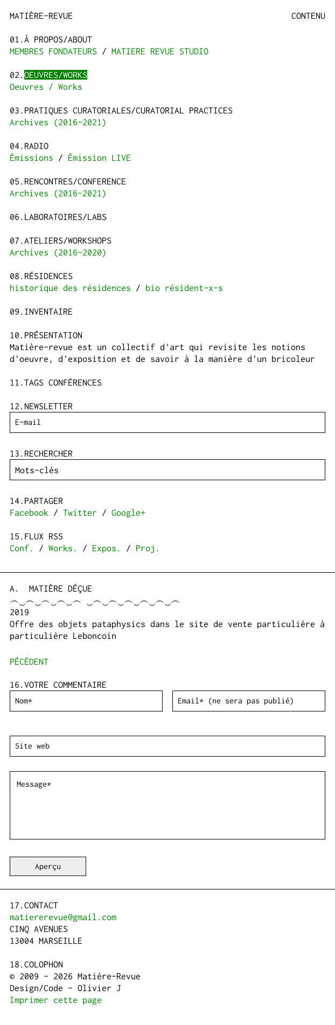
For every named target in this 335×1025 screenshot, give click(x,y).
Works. (63, 548)
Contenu (308, 15)
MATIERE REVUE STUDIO (159, 51)
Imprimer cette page (56, 1000)
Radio (36, 146)
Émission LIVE (99, 157)
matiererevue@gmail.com (63, 917)
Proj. (148, 548)
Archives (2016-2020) (58, 252)
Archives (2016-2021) (58, 122)
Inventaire (48, 311)
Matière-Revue (41, 15)
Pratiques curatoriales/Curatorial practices (128, 110)
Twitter (80, 512)
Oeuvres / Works (46, 86)
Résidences (48, 276)
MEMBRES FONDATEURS (53, 51)
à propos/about (58, 39)
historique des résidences (70, 288)
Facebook (29, 512)
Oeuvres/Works (55, 75)
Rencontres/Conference (75, 181)
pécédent (29, 661)
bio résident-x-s (184, 288)
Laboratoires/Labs (65, 217)
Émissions (31, 157)
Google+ (128, 512)
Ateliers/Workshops (67, 240)
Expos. (106, 548)
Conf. (22, 548)
